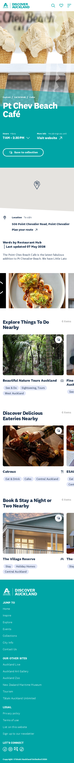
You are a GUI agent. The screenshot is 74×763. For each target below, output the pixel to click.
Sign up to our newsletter (18, 733)
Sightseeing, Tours (33, 388)
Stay (8, 566)
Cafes (32, 97)
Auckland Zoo (11, 678)
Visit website (50, 138)
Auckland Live (11, 664)
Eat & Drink (20, 97)
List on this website (15, 727)
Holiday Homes (25, 566)
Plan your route (25, 230)
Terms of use (11, 720)
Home (6, 609)
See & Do (11, 388)
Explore (6, 97)
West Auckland (14, 393)
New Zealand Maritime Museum (22, 685)
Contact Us (10, 649)
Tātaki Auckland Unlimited (19, 698)
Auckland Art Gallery (15, 671)
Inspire (7, 615)
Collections (10, 636)
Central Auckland (47, 479)
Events (7, 629)
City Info (8, 642)
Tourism (8, 691)
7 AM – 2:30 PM (16, 138)
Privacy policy (11, 713)
